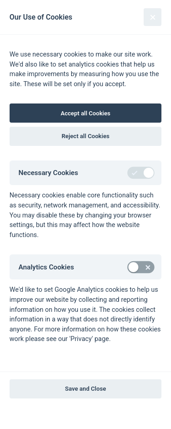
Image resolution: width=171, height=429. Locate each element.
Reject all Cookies (85, 136)
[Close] (152, 17)
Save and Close (85, 388)
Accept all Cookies (85, 113)
